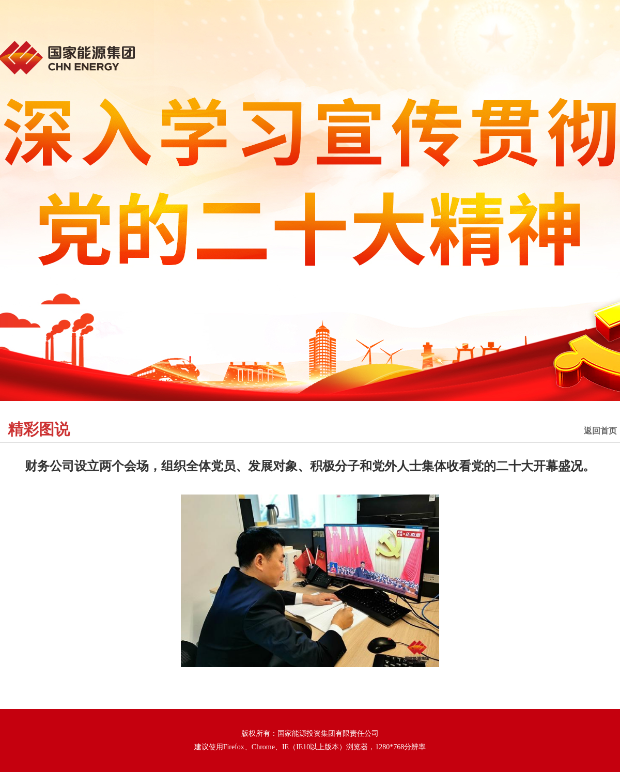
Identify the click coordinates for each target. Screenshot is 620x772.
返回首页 (600, 431)
